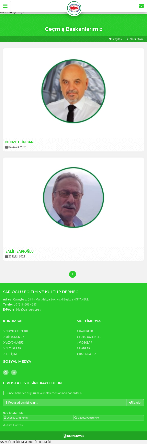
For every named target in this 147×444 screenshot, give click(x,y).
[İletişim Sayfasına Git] (141, 6)
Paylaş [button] (115, 39)
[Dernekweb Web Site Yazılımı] (73, 435)
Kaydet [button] (135, 402)
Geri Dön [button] (135, 39)
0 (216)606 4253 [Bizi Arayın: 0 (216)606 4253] (26, 304)
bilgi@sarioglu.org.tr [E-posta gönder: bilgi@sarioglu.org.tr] (29, 309)
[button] (5, 6)
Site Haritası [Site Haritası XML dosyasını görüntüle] (13, 425)
